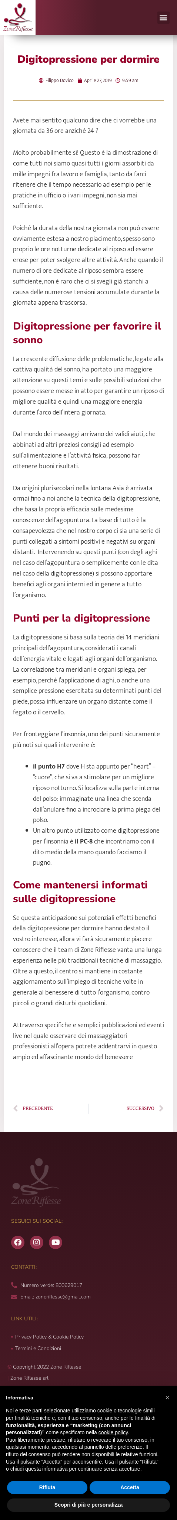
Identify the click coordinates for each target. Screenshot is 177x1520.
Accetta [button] (129, 1487)
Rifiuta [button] (47, 1487)
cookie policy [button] (113, 1432)
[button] (163, 18)
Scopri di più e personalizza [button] (88, 1505)
